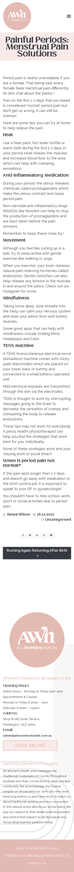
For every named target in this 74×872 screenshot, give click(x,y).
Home (10, 856)
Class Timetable (29, 856)
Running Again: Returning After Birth (37, 552)
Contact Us (36, 863)
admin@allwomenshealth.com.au (27, 735)
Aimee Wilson (18, 514)
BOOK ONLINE (30, 745)
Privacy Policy (55, 856)
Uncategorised (58, 519)
